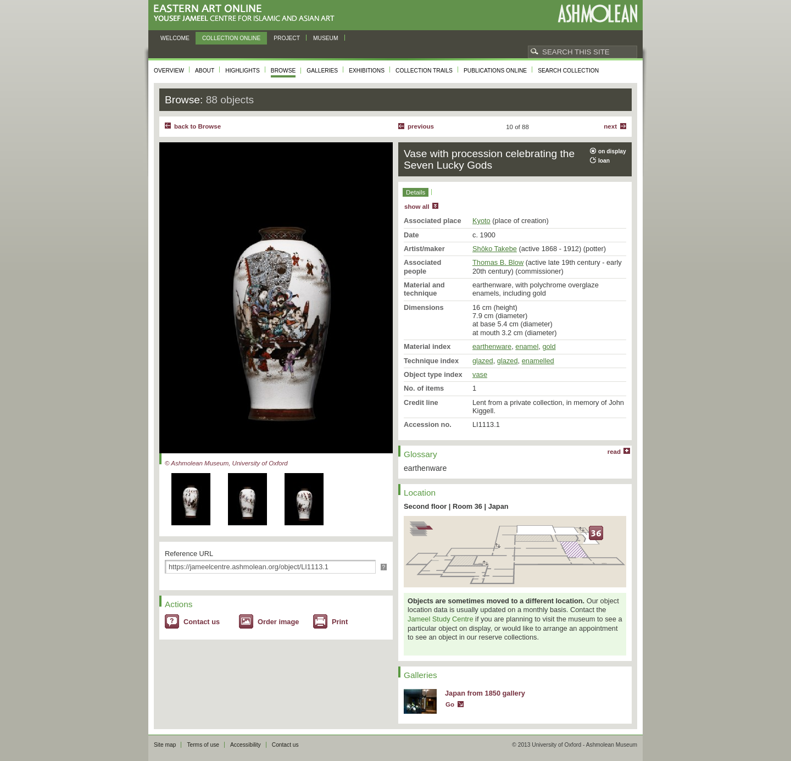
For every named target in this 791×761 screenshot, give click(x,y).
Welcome (175, 38)
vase (479, 374)
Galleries (322, 71)
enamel (526, 346)
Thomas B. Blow (497, 262)
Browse (283, 71)
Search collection (568, 71)
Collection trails (424, 71)
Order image (278, 622)
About (204, 71)
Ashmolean (597, 13)
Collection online (231, 38)
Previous (421, 126)
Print (340, 622)
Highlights (242, 71)
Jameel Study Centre (441, 619)
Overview (169, 71)
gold (548, 346)
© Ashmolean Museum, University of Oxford (226, 463)
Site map (165, 745)
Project (287, 38)
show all (416, 206)
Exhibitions (367, 71)
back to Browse (197, 126)
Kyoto (481, 220)
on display (612, 151)
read (614, 451)
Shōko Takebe (494, 249)
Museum (325, 38)
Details (415, 192)
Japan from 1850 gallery (485, 693)
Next (610, 126)
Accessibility (245, 745)
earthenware (491, 346)
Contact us (201, 622)
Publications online (495, 71)
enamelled (538, 361)
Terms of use (203, 745)
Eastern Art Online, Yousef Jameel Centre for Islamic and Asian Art (247, 13)
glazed (482, 361)
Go (449, 704)
